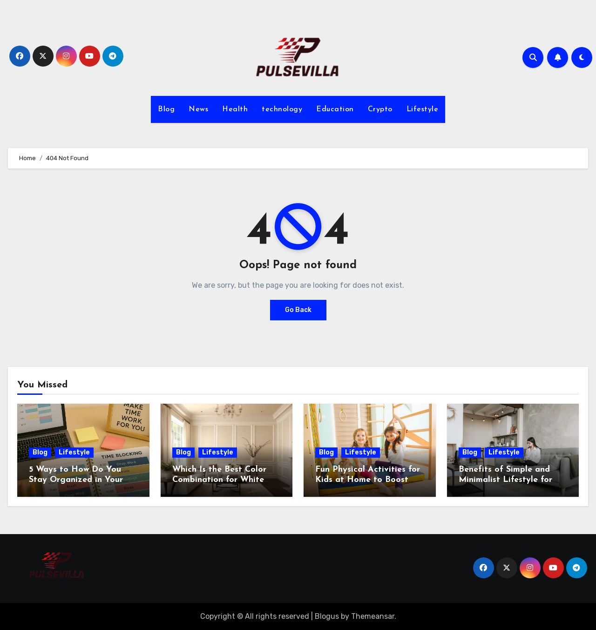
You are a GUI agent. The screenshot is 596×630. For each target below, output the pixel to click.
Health (235, 109)
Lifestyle (422, 109)
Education (335, 109)
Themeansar (372, 616)
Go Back (298, 310)
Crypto (380, 109)
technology (282, 109)
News (198, 109)
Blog (166, 109)
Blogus (327, 616)
